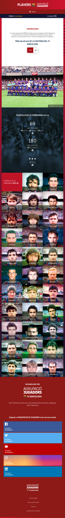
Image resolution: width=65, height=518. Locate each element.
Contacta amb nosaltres (33, 511)
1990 (30, 50)
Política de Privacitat (33, 502)
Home (11, 16)
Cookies (33, 506)
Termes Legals (33, 498)
